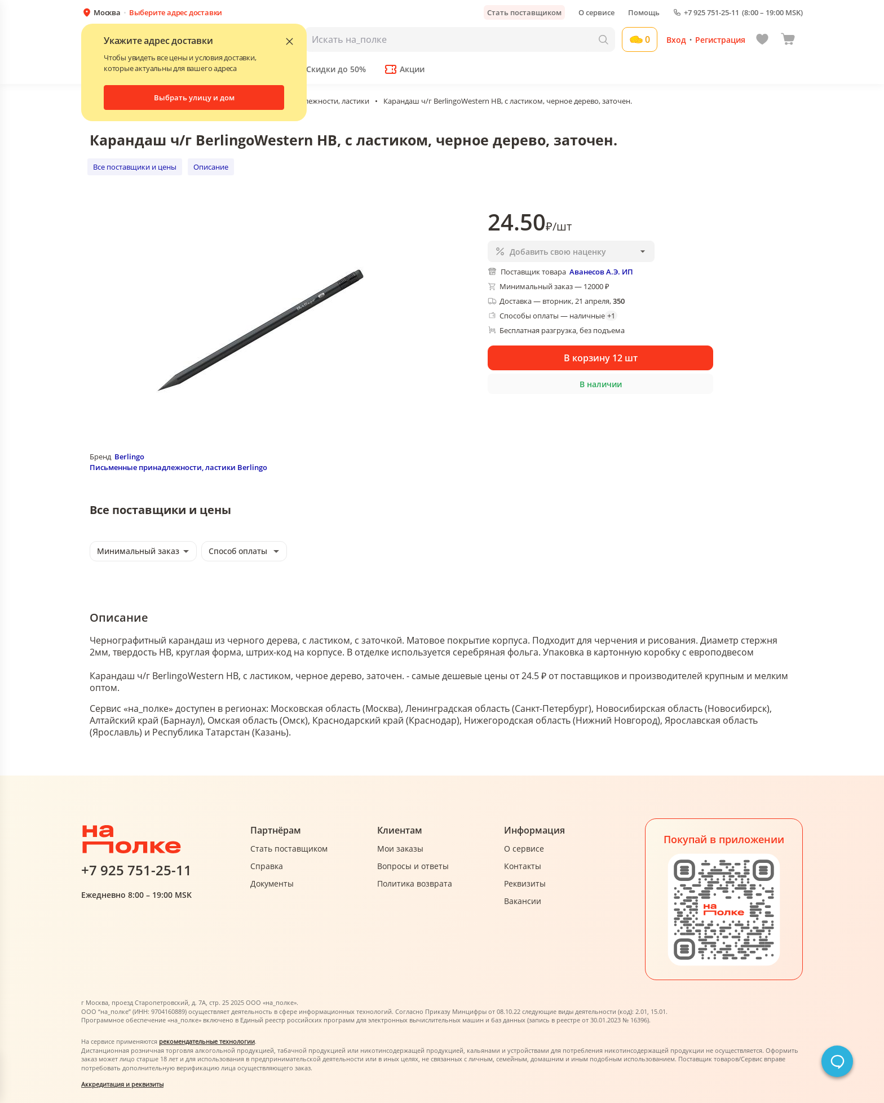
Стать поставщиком (524, 12)
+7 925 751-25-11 (711, 12)
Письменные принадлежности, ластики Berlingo (178, 467)
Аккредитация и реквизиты (122, 1084)
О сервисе (596, 12)
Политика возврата (414, 883)
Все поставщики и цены (134, 167)
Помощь (644, 12)
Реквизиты (525, 883)
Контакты (522, 866)
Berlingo (129, 456)
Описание (210, 167)
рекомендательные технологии (207, 1041)
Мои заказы (400, 848)
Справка (266, 866)
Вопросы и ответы (413, 866)
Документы (272, 883)
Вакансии (522, 901)
